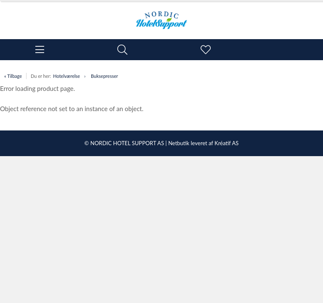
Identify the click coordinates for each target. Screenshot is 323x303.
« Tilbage (13, 76)
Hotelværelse (66, 76)
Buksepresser (104, 76)
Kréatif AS (226, 143)
